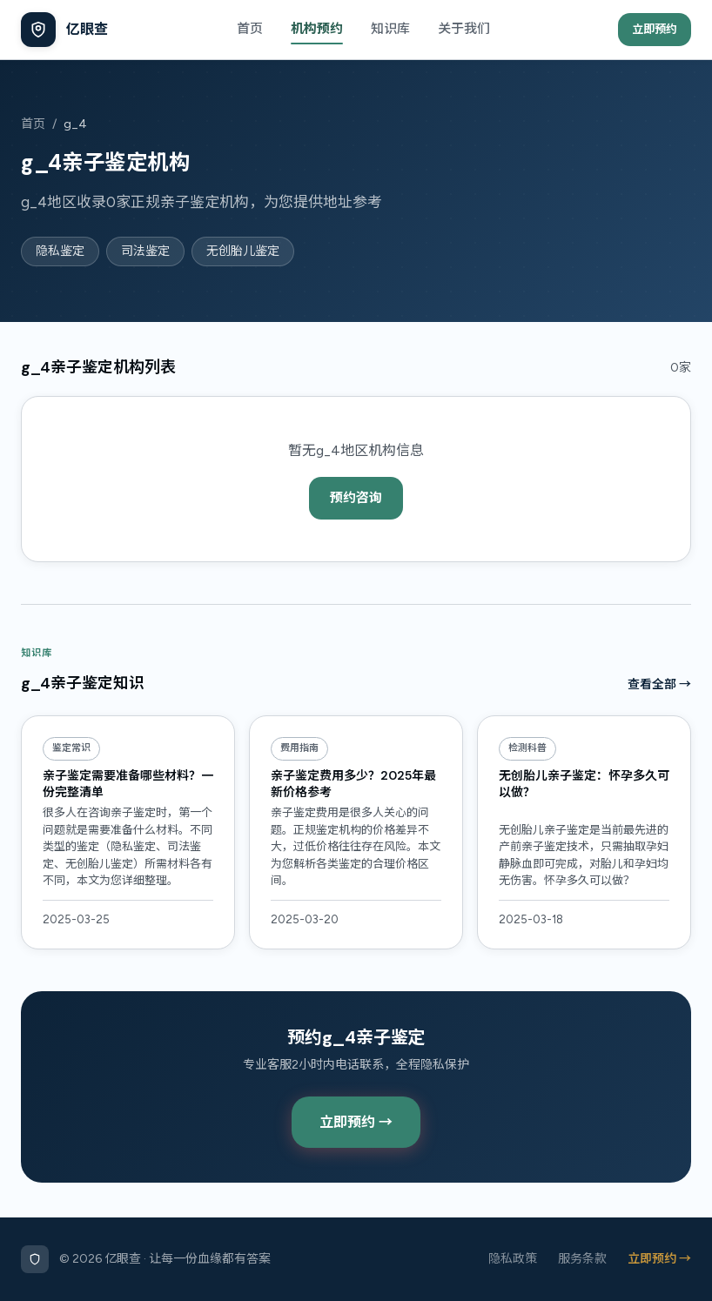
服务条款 (582, 1258)
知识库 (390, 29)
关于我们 (464, 29)
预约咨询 (356, 498)
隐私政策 (512, 1258)
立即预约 (654, 29)
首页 (250, 29)
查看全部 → (659, 684)
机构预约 (317, 29)
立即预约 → (356, 1122)
